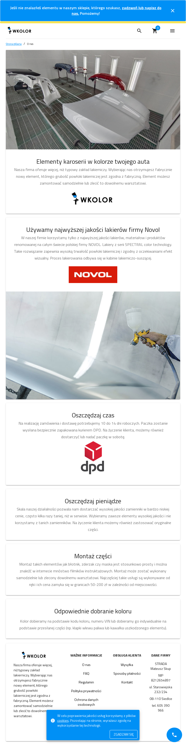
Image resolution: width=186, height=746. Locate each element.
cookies (63, 720)
